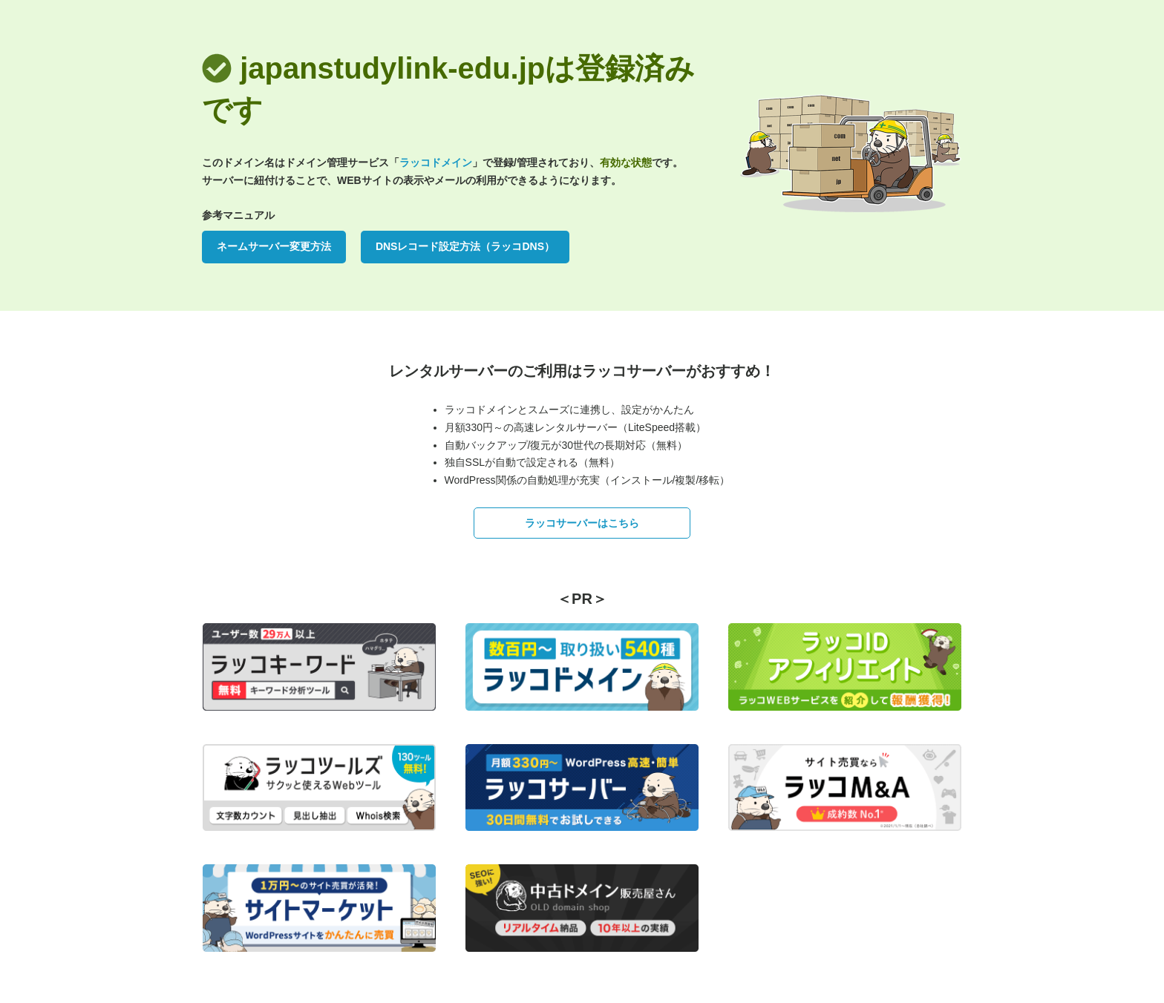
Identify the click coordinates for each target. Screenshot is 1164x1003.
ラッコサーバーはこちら (582, 523)
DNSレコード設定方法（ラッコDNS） (465, 246)
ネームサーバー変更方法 (274, 246)
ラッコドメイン (435, 162)
